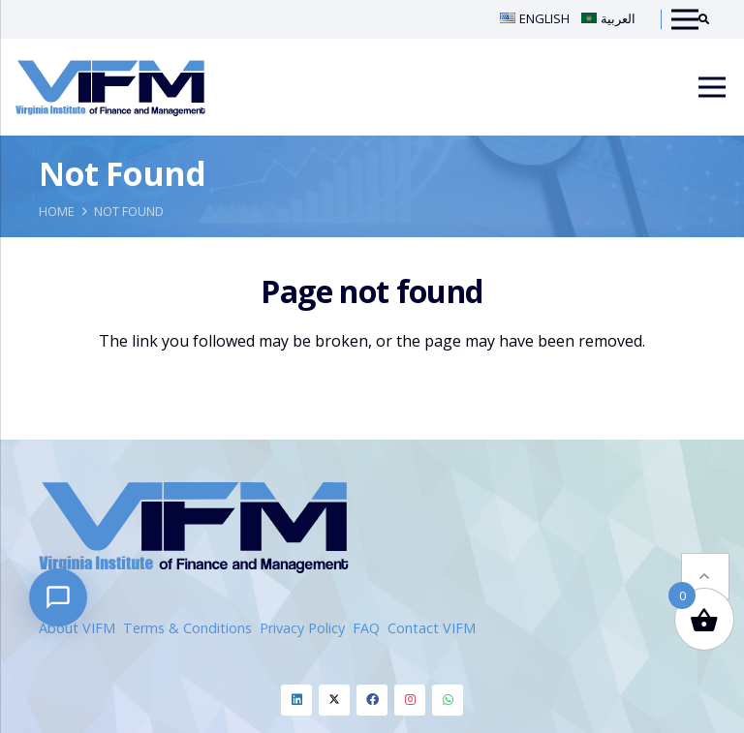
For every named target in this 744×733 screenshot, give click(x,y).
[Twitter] (334, 700)
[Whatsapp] (447, 700)
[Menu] (712, 87)
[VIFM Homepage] (110, 87)
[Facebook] (372, 700)
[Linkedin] (296, 700)
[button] (705, 530)
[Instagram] (409, 700)
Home (57, 211)
